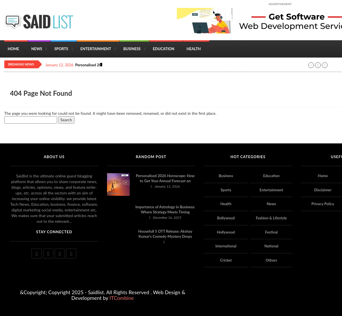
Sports (61, 48)
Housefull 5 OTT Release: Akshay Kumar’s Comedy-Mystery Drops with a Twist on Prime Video (165, 236)
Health (193, 48)
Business (131, 48)
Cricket (226, 260)
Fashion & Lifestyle (271, 218)
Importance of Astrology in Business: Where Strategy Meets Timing (165, 209)
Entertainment (95, 48)
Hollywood (226, 232)
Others (271, 260)
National (271, 246)
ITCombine (122, 298)
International (225, 246)
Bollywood (226, 218)
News (36, 48)
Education (163, 48)
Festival (271, 232)
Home (13, 48)
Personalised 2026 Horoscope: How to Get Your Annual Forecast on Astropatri (165, 180)
